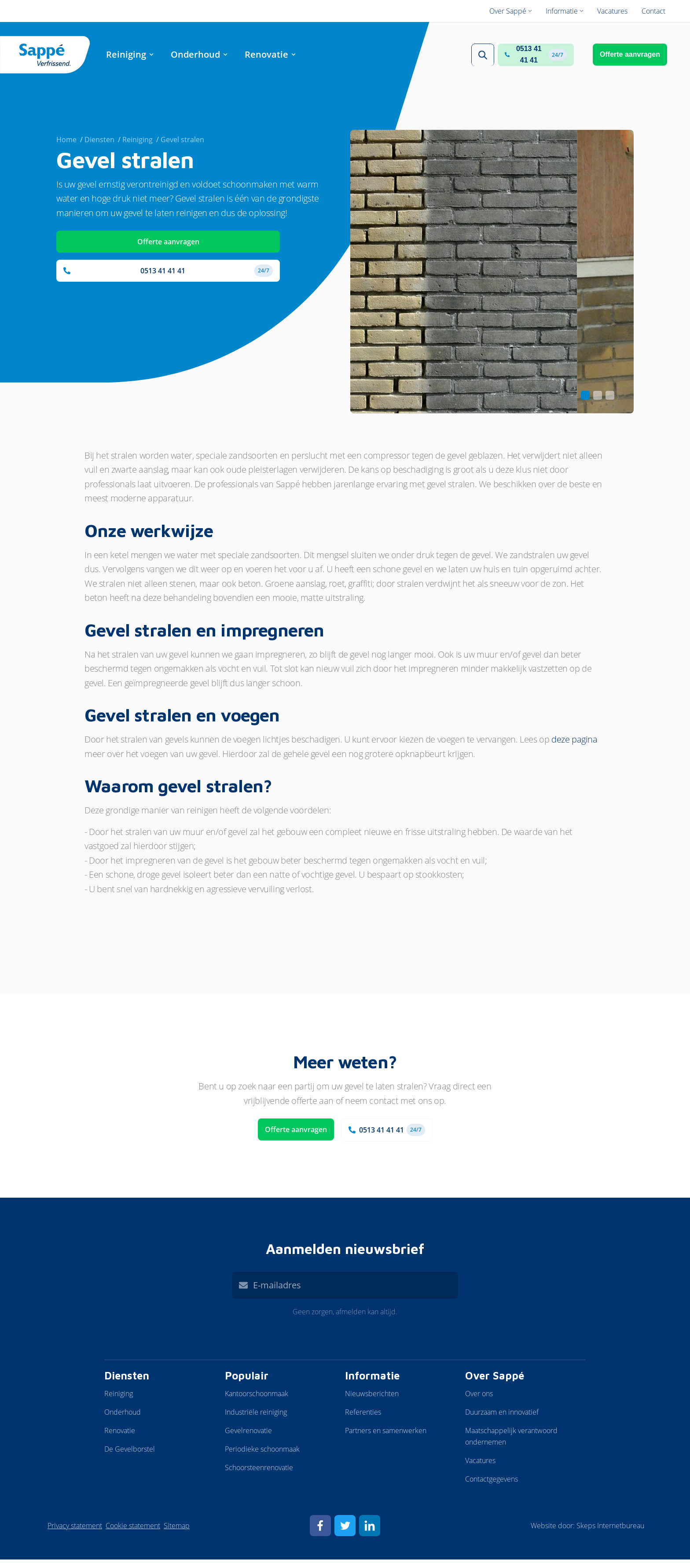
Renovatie (119, 1434)
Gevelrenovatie (248, 1434)
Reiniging (118, 1397)
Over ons (479, 1397)
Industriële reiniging (256, 1415)
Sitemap (177, 1529)
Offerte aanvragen (630, 56)
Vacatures (480, 1464)
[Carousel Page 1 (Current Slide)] (585, 398)
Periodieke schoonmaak (262, 1452)
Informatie (372, 1379)
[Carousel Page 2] (597, 398)
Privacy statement (75, 1529)
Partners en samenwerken (385, 1434)
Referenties (363, 1415)
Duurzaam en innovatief (502, 1415)
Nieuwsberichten (372, 1397)
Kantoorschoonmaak (256, 1397)
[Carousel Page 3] (610, 398)
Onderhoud (122, 1415)
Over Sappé (494, 1379)
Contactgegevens (491, 1482)
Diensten (126, 1379)
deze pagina (574, 743)
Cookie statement (133, 1529)
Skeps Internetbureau (610, 1529)
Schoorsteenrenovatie (259, 1471)
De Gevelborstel (129, 1452)
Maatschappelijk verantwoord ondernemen (511, 1439)
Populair (246, 1379)
